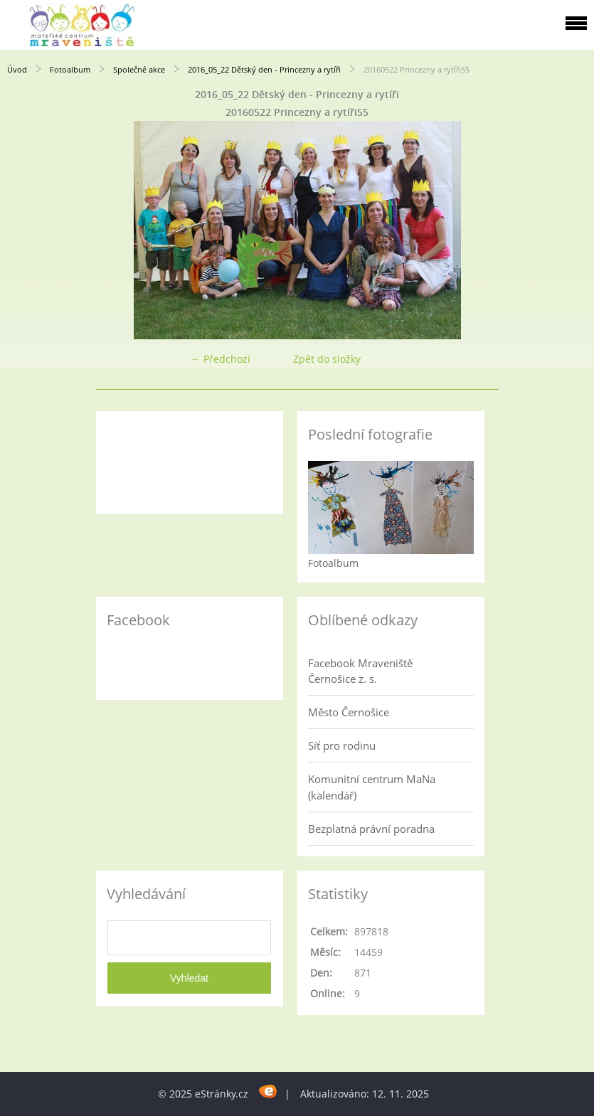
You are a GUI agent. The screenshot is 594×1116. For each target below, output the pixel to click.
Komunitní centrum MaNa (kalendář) (371, 787)
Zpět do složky (327, 359)
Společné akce (139, 69)
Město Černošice (348, 712)
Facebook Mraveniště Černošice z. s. (360, 671)
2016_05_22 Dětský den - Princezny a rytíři (264, 69)
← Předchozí (220, 359)
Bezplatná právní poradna (371, 829)
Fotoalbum (70, 69)
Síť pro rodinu (342, 745)
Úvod (17, 69)
